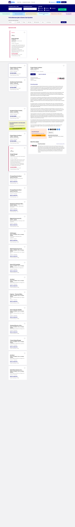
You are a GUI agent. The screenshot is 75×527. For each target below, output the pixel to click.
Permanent (53, 8)
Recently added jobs (6, 13)
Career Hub (19, 2)
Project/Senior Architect (36, 67)
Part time (40, 8)
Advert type (29, 22)
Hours (43, 22)
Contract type (48, 22)
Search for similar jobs (42, 74)
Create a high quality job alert (18, 128)
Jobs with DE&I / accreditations (69, 14)
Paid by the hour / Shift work (56, 13)
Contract (40, 10)
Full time (46, 8)
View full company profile (60, 143)
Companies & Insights (26, 2)
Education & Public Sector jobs (43, 14)
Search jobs (62, 9)
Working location (36, 22)
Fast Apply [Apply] (33, 74)
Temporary (47, 10)
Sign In (58, 2)
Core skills (18, 22)
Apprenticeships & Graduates (31, 13)
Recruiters (64, 2)
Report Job (51, 132)
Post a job (33, 2)
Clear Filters (64, 22)
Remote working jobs (19, 13)
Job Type (40, 6)
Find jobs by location (27, 6)
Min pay (24, 22)
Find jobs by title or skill (13, 6)
